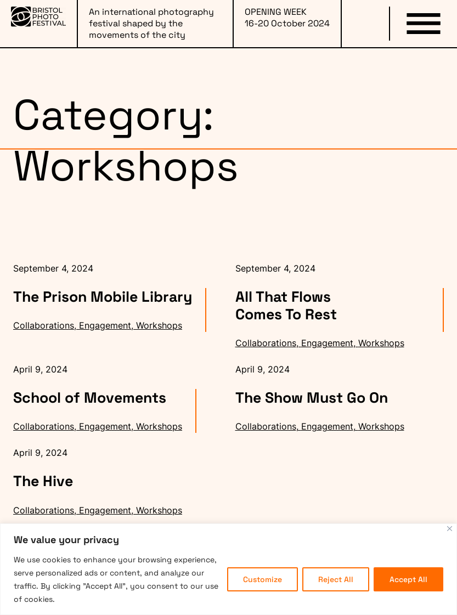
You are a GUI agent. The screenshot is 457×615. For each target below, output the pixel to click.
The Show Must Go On (311, 397)
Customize (262, 579)
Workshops (159, 325)
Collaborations (43, 325)
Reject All (335, 579)
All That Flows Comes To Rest (286, 305)
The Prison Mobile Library (102, 296)
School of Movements (89, 397)
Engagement (105, 325)
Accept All (408, 579)
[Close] (449, 528)
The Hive (43, 481)
